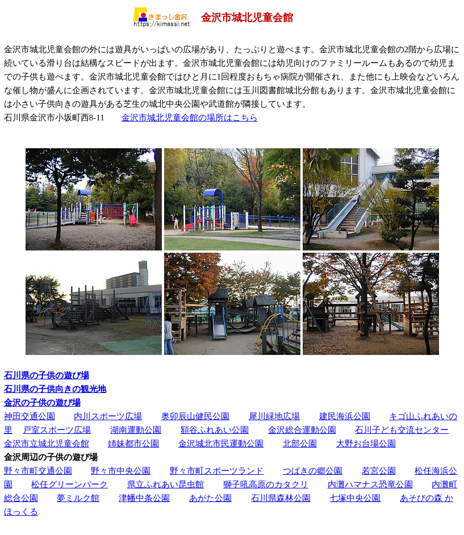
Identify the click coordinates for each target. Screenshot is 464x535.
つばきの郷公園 (312, 470)
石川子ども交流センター (402, 429)
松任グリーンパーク (69, 484)
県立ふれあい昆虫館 (165, 484)
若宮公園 (379, 470)
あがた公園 (210, 498)
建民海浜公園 (344, 416)
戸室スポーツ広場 (57, 429)
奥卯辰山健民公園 (195, 416)
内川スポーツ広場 (108, 416)
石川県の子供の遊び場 (46, 375)
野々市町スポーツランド (217, 470)
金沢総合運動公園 (302, 429)
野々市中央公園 (121, 470)
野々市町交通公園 (38, 470)
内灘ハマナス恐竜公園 (370, 484)
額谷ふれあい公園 (215, 429)
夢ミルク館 (78, 498)
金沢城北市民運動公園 (221, 443)
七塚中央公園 (355, 498)
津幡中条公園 (144, 498)
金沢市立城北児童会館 (46, 443)
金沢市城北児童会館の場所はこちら (190, 117)
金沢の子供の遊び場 (42, 402)
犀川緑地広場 (274, 416)
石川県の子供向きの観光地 (55, 389)
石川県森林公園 (281, 498)
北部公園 (300, 443)
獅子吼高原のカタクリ (265, 484)
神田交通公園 (29, 416)
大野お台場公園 (366, 443)
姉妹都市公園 (133, 443)
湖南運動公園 (135, 429)
